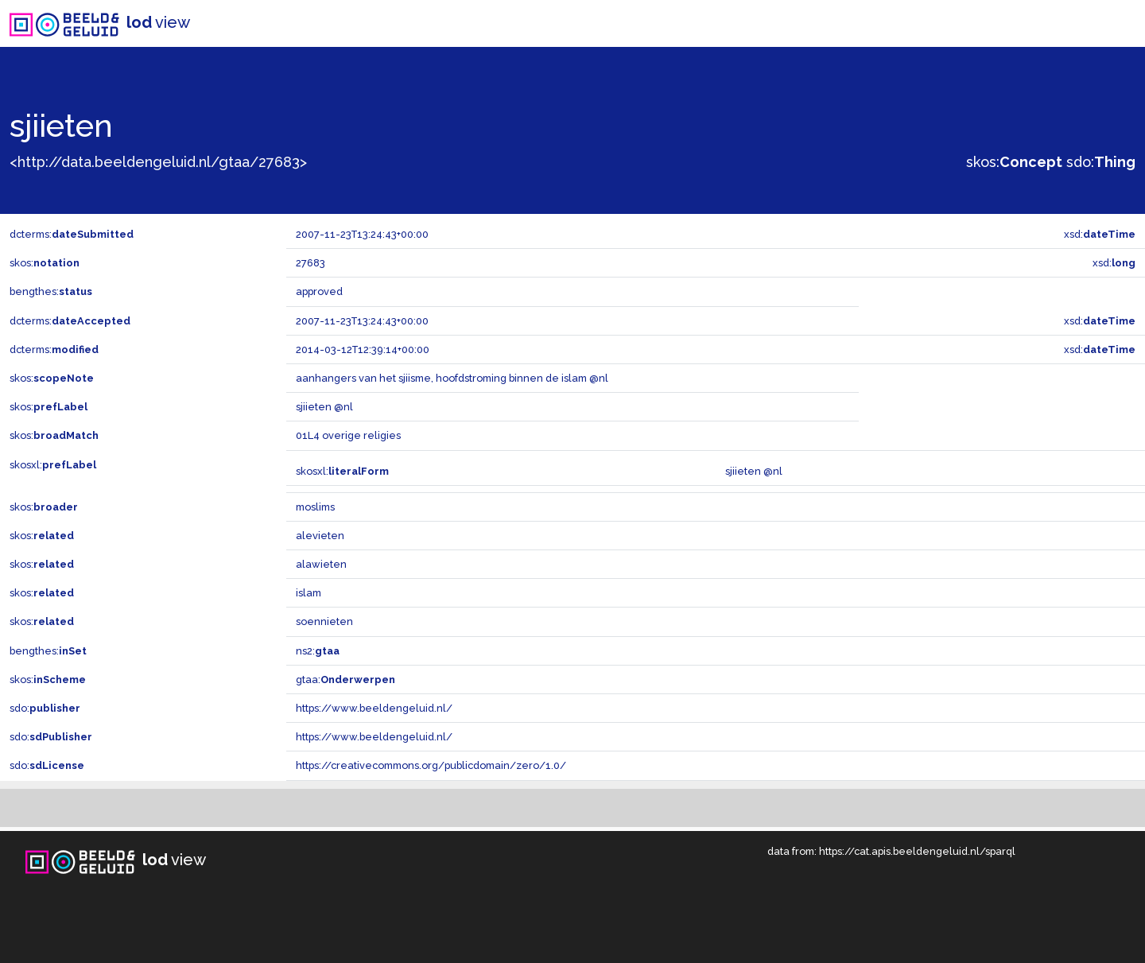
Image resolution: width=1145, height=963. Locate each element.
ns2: (318, 651)
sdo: (1100, 161)
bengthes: (51, 291)
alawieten (321, 564)
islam (308, 593)
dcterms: (72, 234)
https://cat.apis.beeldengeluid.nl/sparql (917, 851)
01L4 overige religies (348, 435)
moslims (315, 507)
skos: (1014, 161)
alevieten (320, 536)
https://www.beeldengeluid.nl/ (374, 708)
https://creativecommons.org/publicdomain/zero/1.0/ (431, 765)
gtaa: (345, 679)
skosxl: (53, 465)
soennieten (324, 621)
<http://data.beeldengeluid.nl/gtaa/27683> (158, 161)
